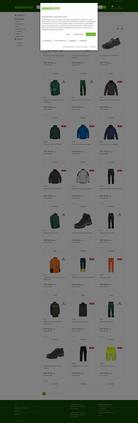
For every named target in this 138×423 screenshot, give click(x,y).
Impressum (93, 43)
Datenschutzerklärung (69, 43)
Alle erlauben (90, 31)
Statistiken (71, 37)
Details (68, 31)
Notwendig (46, 37)
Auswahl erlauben (78, 31)
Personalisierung (59, 37)
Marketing (82, 37)
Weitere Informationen (82, 43)
